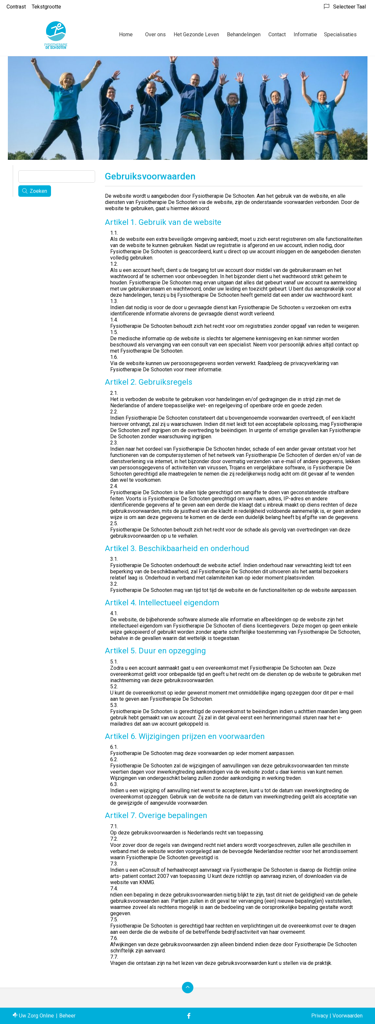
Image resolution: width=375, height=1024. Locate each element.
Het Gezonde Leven (196, 34)
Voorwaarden (347, 1016)
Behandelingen (244, 34)
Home (126, 34)
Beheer (67, 1016)
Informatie (305, 34)
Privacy (319, 1016)
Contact (277, 34)
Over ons (155, 34)
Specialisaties (340, 34)
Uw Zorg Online (36, 1016)
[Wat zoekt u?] (56, 176)
